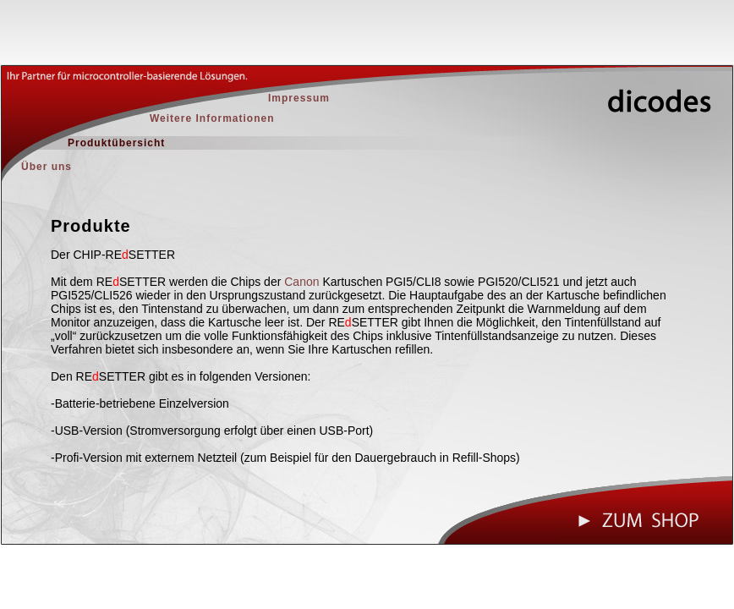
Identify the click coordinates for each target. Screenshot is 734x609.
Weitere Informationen (212, 118)
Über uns (46, 167)
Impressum (299, 98)
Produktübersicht (116, 143)
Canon (301, 281)
